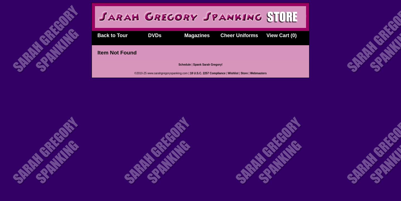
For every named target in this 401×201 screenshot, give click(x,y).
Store (244, 73)
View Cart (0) (281, 35)
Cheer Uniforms (239, 35)
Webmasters (258, 73)
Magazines (197, 35)
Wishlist (233, 73)
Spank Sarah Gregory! (208, 64)
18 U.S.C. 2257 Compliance (208, 73)
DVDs (155, 35)
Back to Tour (112, 35)
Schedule (185, 64)
